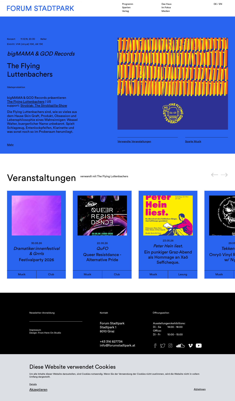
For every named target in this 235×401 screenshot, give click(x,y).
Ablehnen (200, 389)
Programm (127, 4)
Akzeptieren (38, 389)
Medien (166, 11)
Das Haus (166, 4)
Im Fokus (166, 7)
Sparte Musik (193, 141)
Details (33, 384)
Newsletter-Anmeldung (42, 313)
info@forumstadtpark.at (117, 345)
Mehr (10, 144)
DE (215, 4)
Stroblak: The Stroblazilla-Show (43, 105)
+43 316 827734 (111, 341)
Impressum (35, 330)
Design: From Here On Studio (45, 333)
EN (220, 4)
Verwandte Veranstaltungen (134, 141)
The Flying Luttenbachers (25, 101)
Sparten (126, 7)
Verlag (125, 11)
